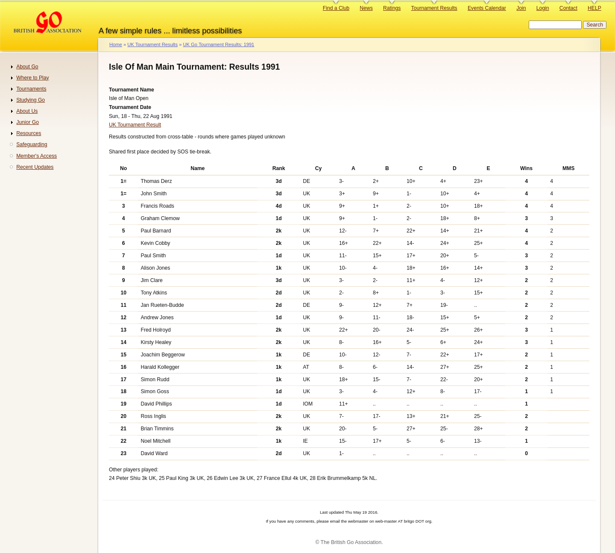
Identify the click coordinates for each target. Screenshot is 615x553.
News (366, 8)
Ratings (392, 8)
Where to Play (32, 78)
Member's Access (36, 156)
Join (521, 8)
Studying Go (30, 100)
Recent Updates (34, 167)
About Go (27, 67)
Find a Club (336, 8)
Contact (568, 8)
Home (115, 44)
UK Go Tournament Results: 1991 (218, 44)
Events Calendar (487, 8)
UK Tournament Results (152, 44)
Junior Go (27, 122)
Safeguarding (31, 144)
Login (542, 8)
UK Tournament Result (135, 125)
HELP (594, 8)
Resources (28, 133)
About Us (27, 111)
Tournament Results (434, 8)
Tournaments (31, 89)
